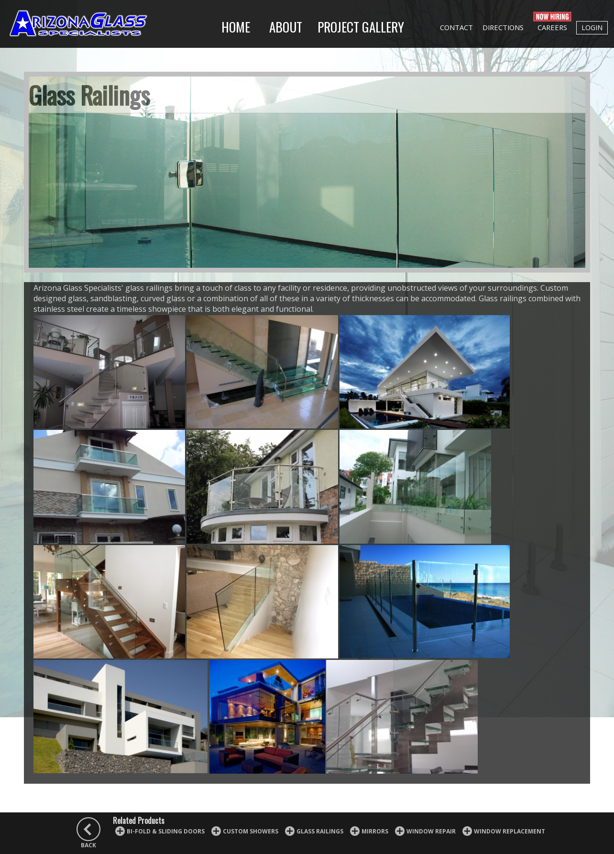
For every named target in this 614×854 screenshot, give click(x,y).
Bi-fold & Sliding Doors (166, 831)
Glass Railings (319, 831)
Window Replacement (509, 831)
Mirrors (375, 831)
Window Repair (431, 831)
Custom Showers (250, 831)
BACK (88, 845)
